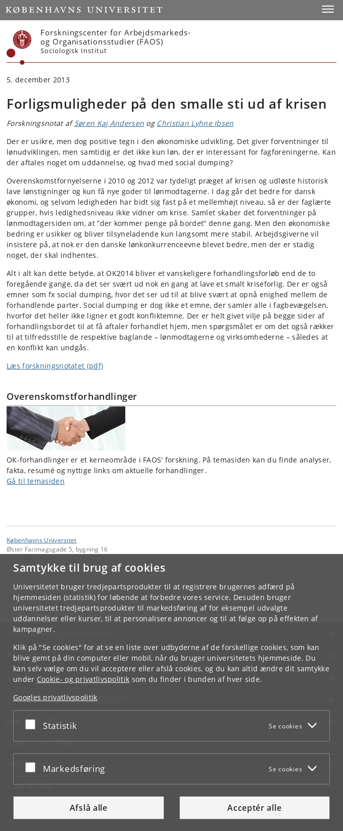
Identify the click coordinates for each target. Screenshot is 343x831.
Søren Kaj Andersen (109, 123)
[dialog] (171, 692)
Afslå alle (89, 807)
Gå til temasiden (36, 481)
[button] (328, 9)
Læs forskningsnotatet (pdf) (55, 366)
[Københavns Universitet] (19, 47)
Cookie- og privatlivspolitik (83, 679)
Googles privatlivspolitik (55, 697)
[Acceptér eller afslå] (32, 724)
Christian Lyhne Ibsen (195, 123)
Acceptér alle (254, 807)
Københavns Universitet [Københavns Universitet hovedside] (42, 540)
